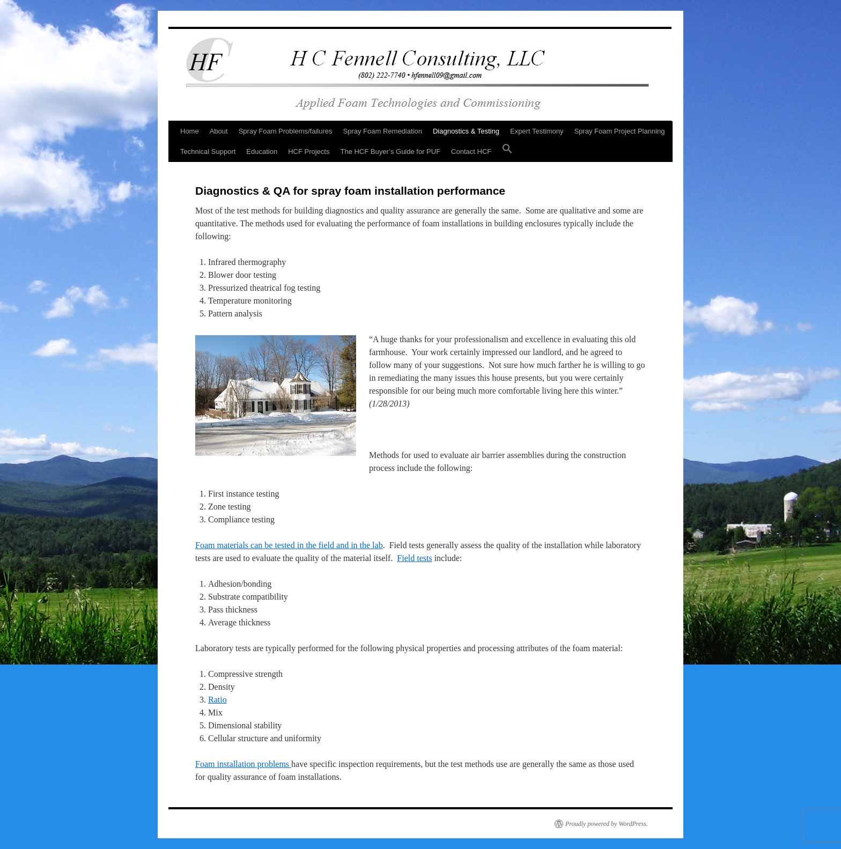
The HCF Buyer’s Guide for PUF (390, 151)
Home (189, 131)
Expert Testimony (536, 131)
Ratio (217, 699)
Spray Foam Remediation (382, 131)
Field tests (414, 558)
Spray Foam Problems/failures (286, 131)
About (219, 131)
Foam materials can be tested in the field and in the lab (289, 545)
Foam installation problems (243, 764)
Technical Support (207, 151)
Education (261, 151)
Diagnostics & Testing (466, 131)
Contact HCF (471, 151)
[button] (507, 152)
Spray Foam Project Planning (619, 131)
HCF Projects (308, 151)
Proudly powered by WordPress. (606, 824)
